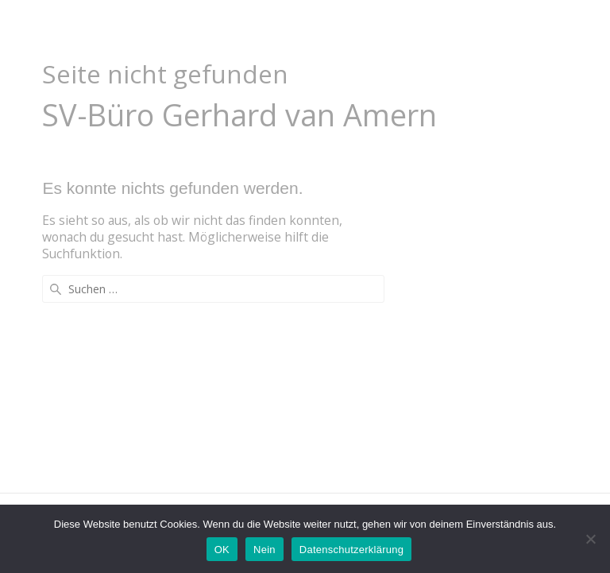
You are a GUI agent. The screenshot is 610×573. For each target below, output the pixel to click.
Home (238, 29)
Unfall (300, 29)
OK (222, 550)
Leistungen (383, 29)
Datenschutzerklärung (351, 550)
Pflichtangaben (511, 29)
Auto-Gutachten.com (107, 30)
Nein (264, 550)
